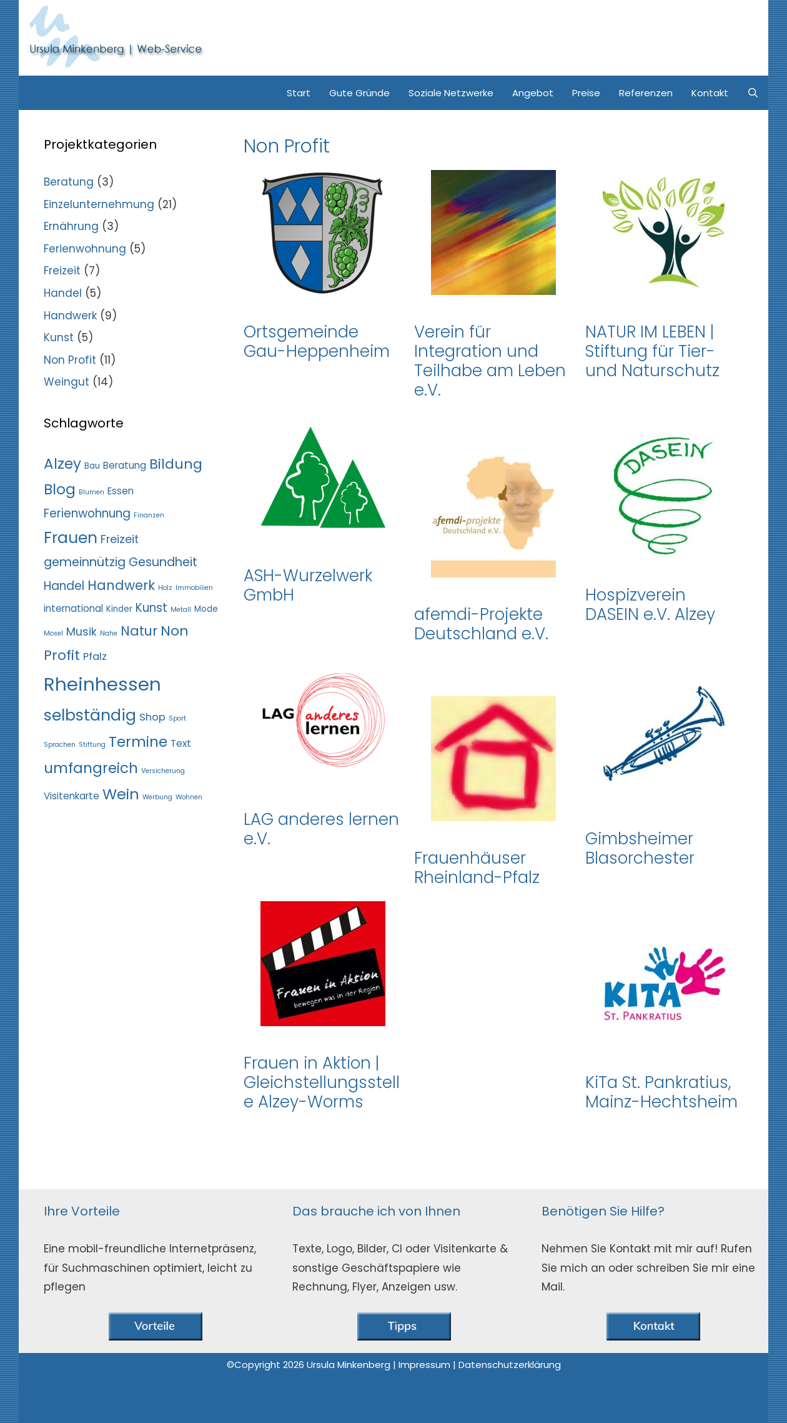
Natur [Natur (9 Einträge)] (139, 631)
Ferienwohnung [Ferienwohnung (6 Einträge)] (87, 513)
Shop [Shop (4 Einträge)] (152, 717)
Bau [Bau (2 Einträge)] (92, 466)
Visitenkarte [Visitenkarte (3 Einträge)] (71, 795)
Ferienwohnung (85, 248)
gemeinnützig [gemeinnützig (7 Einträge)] (85, 562)
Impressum (425, 1364)
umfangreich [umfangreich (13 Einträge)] (91, 768)
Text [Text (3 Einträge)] (181, 743)
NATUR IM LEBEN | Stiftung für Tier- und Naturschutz (652, 351)
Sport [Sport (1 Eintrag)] (177, 718)
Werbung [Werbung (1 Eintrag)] (157, 797)
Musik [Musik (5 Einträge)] (81, 631)
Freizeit (62, 270)
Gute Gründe (359, 92)
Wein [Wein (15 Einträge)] (120, 794)
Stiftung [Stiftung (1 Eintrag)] (92, 744)
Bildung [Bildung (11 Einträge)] (175, 464)
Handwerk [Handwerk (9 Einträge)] (121, 585)
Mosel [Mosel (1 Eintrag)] (53, 633)
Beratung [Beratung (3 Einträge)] (124, 465)
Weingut (66, 381)
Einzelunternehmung (99, 204)
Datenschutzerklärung (509, 1364)
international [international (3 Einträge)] (73, 608)
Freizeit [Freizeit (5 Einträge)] (120, 539)
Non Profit (70, 359)
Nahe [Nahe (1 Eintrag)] (108, 633)
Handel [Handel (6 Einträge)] (64, 585)
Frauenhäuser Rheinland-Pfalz (477, 868)
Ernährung (71, 226)
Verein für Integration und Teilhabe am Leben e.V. (490, 361)
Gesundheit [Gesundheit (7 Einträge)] (163, 562)
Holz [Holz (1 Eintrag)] (165, 587)
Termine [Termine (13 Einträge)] (138, 742)
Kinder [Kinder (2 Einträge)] (119, 609)
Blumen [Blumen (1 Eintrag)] (91, 492)
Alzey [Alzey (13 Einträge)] (62, 464)
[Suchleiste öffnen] (753, 93)
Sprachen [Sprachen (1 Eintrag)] (60, 744)
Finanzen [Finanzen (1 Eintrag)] (149, 515)
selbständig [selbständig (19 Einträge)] (90, 715)
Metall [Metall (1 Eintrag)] (181, 609)
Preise (586, 92)
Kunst (59, 337)
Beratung (69, 181)
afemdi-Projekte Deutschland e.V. (481, 624)
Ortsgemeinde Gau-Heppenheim (317, 341)
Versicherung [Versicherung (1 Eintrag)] (163, 771)
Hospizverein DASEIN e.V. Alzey (650, 605)
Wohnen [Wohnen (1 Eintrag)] (189, 797)
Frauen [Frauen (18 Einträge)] (70, 538)
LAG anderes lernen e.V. (321, 829)
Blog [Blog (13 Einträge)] (60, 489)
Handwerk (70, 315)
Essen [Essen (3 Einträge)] (120, 490)
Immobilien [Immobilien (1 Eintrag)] (194, 587)
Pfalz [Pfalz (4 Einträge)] (95, 656)
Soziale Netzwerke (450, 92)
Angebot (532, 92)
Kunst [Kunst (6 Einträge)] (151, 607)
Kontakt (709, 92)
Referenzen (646, 92)
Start (298, 92)
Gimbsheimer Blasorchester (640, 848)
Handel (63, 293)
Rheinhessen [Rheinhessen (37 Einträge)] (102, 684)
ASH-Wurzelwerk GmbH (308, 585)
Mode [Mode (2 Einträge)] (206, 609)
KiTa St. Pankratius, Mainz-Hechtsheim (661, 1092)
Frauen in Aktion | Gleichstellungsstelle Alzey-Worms (322, 1082)
